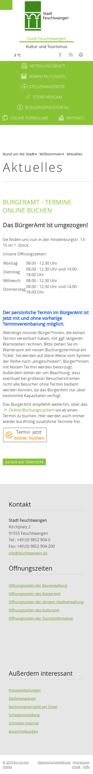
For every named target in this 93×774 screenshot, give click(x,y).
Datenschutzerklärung (54, 762)
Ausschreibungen (23, 731)
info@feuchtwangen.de (28, 553)
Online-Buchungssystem (31, 410)
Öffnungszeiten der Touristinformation (41, 618)
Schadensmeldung (24, 715)
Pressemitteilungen (25, 690)
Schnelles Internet (24, 723)
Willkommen (50, 153)
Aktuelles (74, 153)
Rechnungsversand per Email (33, 706)
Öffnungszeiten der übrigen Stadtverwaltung (46, 601)
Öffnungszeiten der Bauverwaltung (38, 585)
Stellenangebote (22, 698)
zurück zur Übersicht (24, 462)
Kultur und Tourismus (46, 46)
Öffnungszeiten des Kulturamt (34, 610)
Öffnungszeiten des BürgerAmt (35, 593)
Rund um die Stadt (18, 153)
